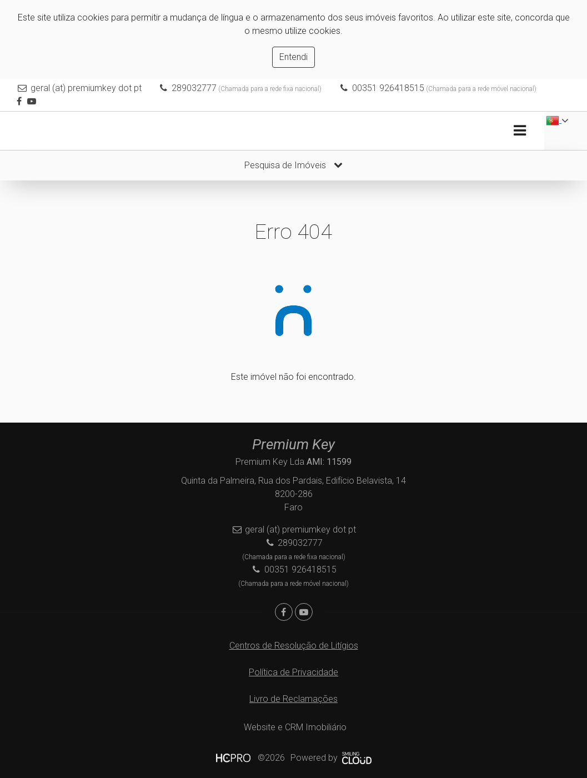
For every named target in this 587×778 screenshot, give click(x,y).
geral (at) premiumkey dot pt (86, 88)
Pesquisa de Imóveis (293, 165)
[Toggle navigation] (519, 130)
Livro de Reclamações (293, 699)
